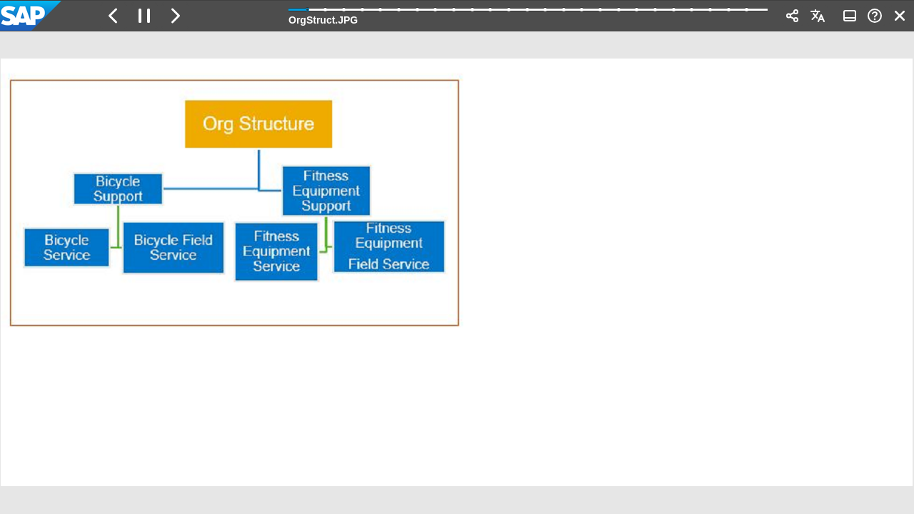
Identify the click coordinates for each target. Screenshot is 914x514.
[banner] (457, 15)
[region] (457, 272)
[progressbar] (528, 14)
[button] (113, 15)
